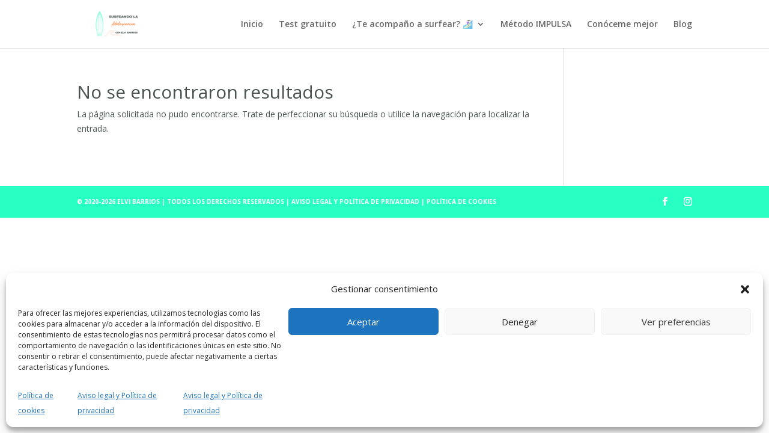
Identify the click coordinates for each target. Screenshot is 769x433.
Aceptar (363, 322)
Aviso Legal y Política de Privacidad (356, 201)
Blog (682, 24)
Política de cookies (461, 201)
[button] (745, 289)
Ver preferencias (676, 322)
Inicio (252, 24)
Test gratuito (307, 24)
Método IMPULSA (535, 24)
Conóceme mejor (622, 24)
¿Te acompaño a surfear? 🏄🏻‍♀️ (412, 24)
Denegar (520, 322)
